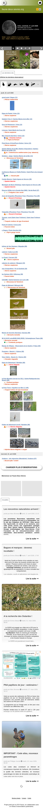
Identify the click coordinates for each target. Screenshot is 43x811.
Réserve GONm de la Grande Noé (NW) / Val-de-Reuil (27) (20, 190)
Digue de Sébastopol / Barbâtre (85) (13, 362)
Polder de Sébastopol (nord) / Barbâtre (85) (16, 424)
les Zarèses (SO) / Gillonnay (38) (12, 274)
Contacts (24, 798)
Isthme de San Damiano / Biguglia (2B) (14, 246)
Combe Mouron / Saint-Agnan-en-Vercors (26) (17, 179)
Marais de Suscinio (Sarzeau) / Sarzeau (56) (16, 333)
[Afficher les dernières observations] (11, 77)
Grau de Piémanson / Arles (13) (12, 124)
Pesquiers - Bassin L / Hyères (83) (13, 351)
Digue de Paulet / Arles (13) (10, 113)
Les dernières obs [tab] (8, 73)
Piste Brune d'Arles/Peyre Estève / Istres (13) (16, 143)
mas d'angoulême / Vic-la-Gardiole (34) (14, 268)
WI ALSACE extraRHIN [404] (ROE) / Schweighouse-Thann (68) (22, 338)
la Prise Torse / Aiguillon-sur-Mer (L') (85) (15, 388)
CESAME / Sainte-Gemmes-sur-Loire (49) (15, 280)
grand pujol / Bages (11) (9, 97)
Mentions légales (16, 798)
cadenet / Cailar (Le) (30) (10, 252)
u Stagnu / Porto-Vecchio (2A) (11, 230)
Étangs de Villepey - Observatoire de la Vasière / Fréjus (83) (21, 346)
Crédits (29, 798)
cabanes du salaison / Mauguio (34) (13, 263)
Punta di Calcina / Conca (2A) (11, 225)
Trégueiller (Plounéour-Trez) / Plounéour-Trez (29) (18, 212)
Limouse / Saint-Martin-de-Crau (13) (13, 130)
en (39, 9)
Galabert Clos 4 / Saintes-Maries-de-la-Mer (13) (17, 119)
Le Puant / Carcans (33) (9, 257)
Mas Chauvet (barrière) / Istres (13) (13, 136)
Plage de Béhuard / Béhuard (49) (12, 285)
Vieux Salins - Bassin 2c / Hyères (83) (14, 357)
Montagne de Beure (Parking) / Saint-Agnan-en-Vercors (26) (21, 185)
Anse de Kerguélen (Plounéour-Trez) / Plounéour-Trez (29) (21, 196)
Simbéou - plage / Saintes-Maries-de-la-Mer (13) (17, 156)
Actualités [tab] (5, 500)
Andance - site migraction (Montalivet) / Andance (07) (19, 458)
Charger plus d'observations (21, 467)
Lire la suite (32, 538)
